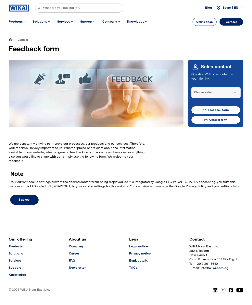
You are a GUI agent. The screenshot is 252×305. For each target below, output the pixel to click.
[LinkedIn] (215, 290)
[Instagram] (223, 290)
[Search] (79, 8)
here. (236, 186)
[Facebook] (231, 290)
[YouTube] (239, 290)
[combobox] (216, 92)
